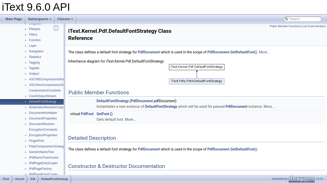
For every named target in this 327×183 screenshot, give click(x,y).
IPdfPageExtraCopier (43, 163)
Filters (33, 34)
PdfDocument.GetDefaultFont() (232, 52)
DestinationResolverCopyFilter (49, 107)
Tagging (34, 62)
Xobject (34, 73)
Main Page (14, 19)
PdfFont (87, 114)
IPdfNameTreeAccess (44, 157)
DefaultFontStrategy (42, 101)
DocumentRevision (42, 124)
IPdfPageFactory (40, 169)
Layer (33, 46)
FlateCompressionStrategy (47, 146)
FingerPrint (36, 141)
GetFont (102, 114)
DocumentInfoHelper (43, 113)
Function (35, 40)
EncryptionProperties (43, 135)
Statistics (35, 57)
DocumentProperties (43, 118)
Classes (65, 19)
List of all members (314, 26)
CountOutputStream (42, 96)
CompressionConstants (45, 90)
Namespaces (39, 19)
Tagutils (34, 68)
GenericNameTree (41, 152)
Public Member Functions (285, 26)
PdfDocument (149, 52)
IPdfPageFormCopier (43, 174)
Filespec (34, 29)
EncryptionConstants (43, 129)
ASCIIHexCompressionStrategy (50, 85)
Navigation (36, 51)
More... (264, 52)
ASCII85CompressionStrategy (49, 79)
